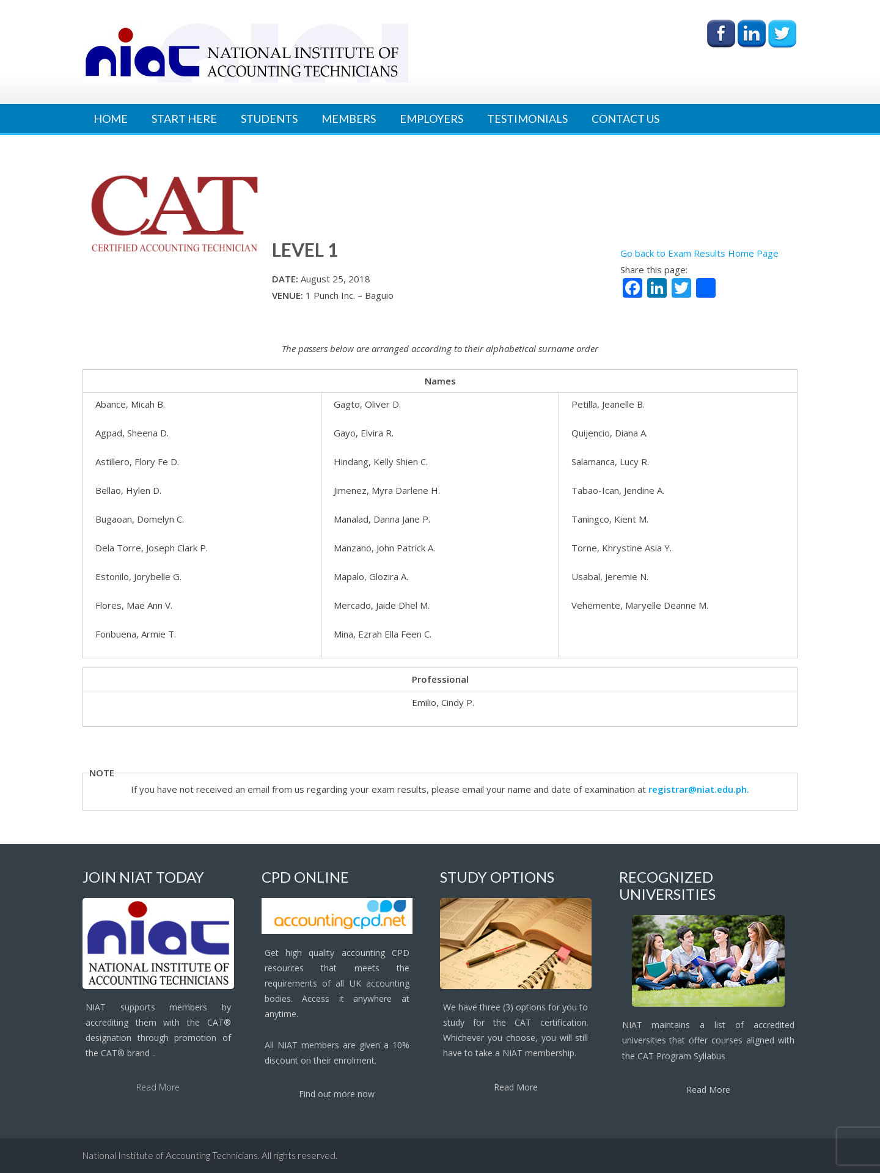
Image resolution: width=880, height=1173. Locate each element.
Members (348, 118)
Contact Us (625, 118)
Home (111, 118)
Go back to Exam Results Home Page (699, 253)
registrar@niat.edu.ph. (698, 789)
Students (269, 118)
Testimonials (527, 118)
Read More (158, 1087)
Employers (431, 118)
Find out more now (337, 1094)
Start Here (184, 118)
